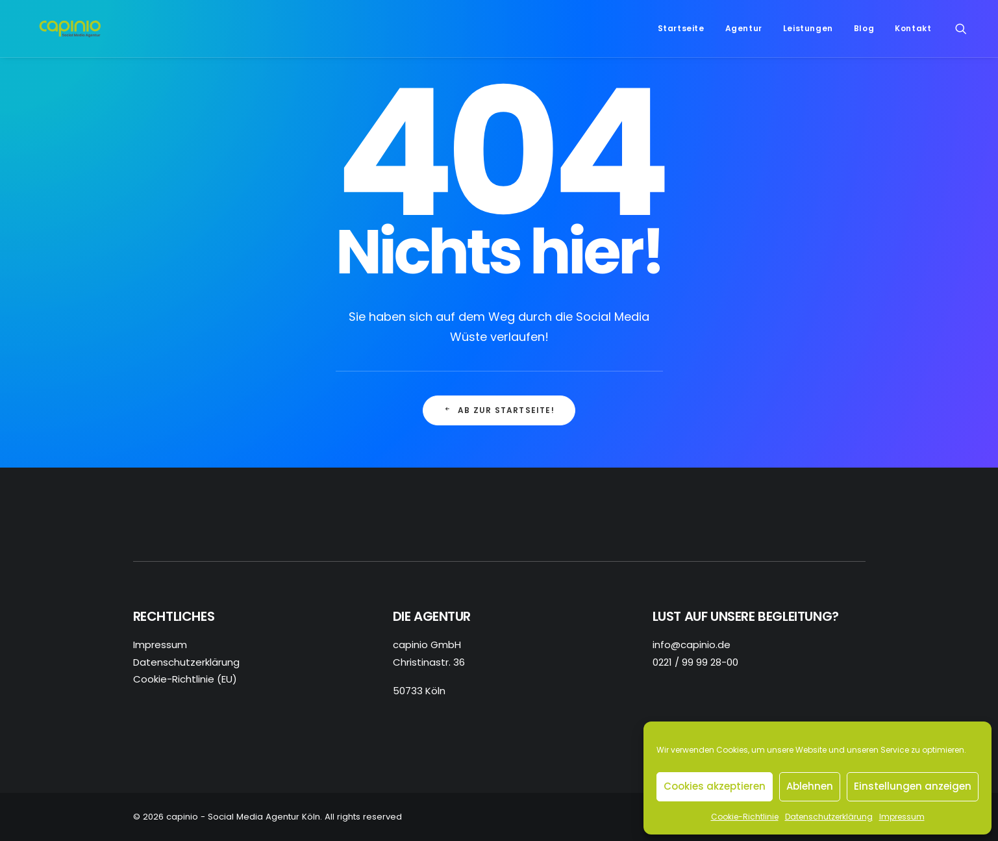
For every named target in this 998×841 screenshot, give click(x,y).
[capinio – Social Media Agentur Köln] (74, 34)
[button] (967, 34)
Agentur (743, 33)
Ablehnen (809, 786)
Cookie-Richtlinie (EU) (185, 679)
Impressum (902, 816)
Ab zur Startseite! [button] (499, 410)
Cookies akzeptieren (715, 786)
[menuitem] (681, 34)
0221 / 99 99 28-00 (695, 662)
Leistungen (808, 33)
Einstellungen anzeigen (912, 786)
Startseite (681, 33)
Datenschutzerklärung (829, 816)
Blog (864, 33)
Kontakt (913, 33)
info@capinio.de (691, 644)
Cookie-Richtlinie (745, 816)
